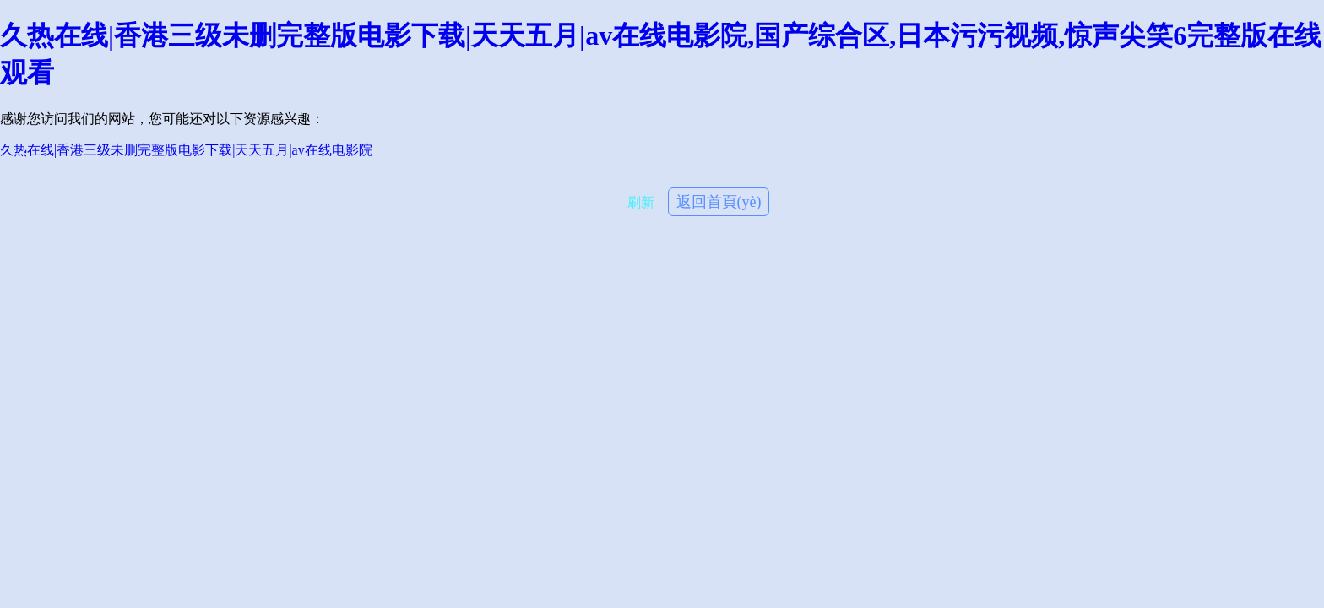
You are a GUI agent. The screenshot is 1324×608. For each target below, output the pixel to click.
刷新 (640, 202)
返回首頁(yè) (719, 201)
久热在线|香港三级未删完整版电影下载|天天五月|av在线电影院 (186, 150)
